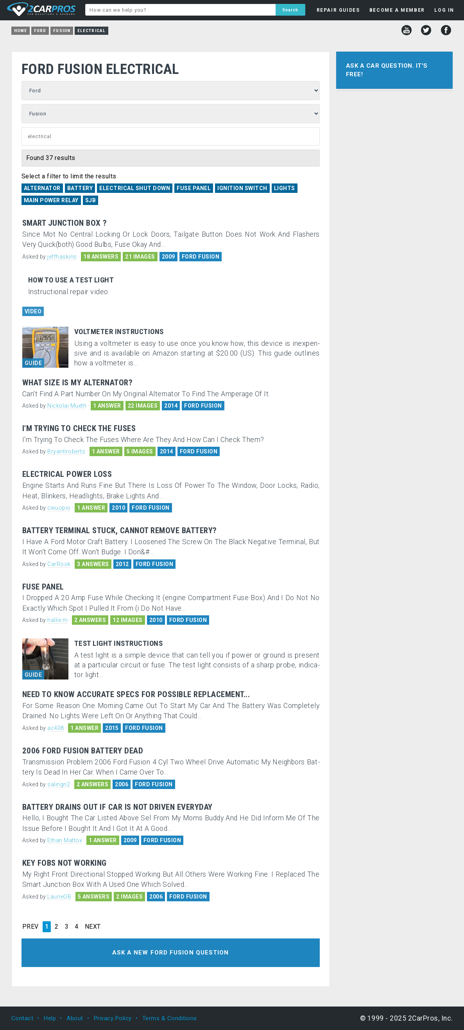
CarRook (59, 564)
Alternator (42, 188)
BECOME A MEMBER (397, 10)
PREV (30, 927)
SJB (90, 200)
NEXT (93, 927)
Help (50, 1018)
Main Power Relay (51, 200)
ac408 (55, 728)
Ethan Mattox (64, 840)
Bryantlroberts (66, 451)
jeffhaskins (62, 256)
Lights (284, 188)
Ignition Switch (242, 188)
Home (20, 30)
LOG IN (444, 10)
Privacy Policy (113, 1018)
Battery (80, 188)
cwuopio (59, 508)
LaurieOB (59, 896)
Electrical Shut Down (134, 188)
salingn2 (58, 784)
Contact (22, 1018)
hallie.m (57, 620)
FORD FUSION (201, 256)
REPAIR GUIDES (338, 10)
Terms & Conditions (169, 1018)
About (74, 1018)
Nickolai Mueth (66, 406)
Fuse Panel (194, 188)
